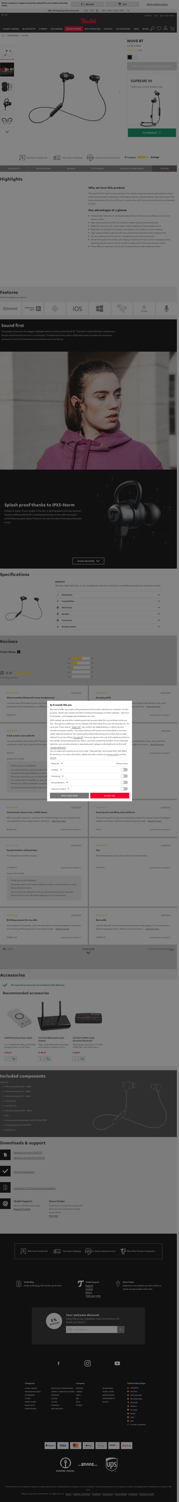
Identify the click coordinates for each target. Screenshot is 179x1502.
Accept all (109, 795)
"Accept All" (78, 737)
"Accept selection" (58, 747)
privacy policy (113, 754)
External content (58, 789)
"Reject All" (76, 727)
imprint (53, 757)
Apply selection (69, 795)
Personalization (58, 782)
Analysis (54, 769)
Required (55, 763)
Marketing (55, 776)
